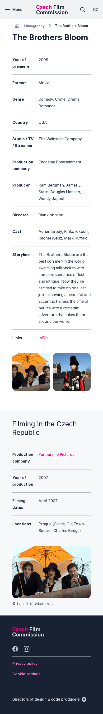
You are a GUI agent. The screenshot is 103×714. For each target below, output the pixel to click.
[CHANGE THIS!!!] (17, 26)
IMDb (43, 337)
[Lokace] (34, 25)
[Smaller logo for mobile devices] (52, 12)
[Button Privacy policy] (24, 663)
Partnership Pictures (56, 454)
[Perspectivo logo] (28, 635)
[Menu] (13, 9)
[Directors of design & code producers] (49, 699)
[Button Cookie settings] (26, 674)
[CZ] (95, 9)
